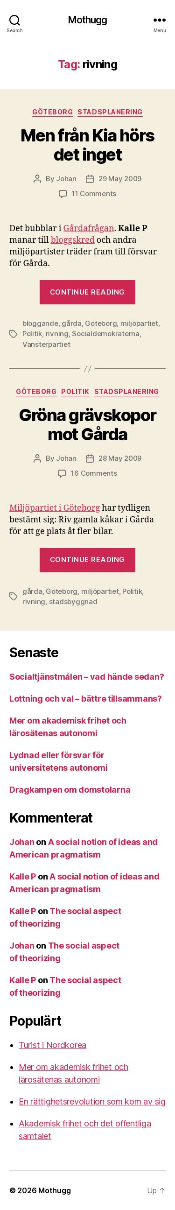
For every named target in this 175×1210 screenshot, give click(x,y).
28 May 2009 (119, 458)
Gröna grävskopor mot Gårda (87, 424)
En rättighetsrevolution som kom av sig (92, 1101)
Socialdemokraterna (105, 333)
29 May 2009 (119, 178)
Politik (32, 333)
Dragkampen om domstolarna (69, 790)
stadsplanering (109, 112)
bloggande (40, 323)
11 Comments (94, 193)
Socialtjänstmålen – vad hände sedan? (86, 677)
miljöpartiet (139, 323)
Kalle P (22, 876)
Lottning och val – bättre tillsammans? (85, 698)
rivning (57, 333)
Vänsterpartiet (46, 344)
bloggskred (73, 240)
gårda (72, 323)
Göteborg (52, 112)
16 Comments (94, 473)
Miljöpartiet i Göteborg (54, 508)
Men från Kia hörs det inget (87, 145)
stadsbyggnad (73, 601)
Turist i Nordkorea (52, 1045)
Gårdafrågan (88, 228)
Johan (66, 178)
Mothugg (87, 20)
